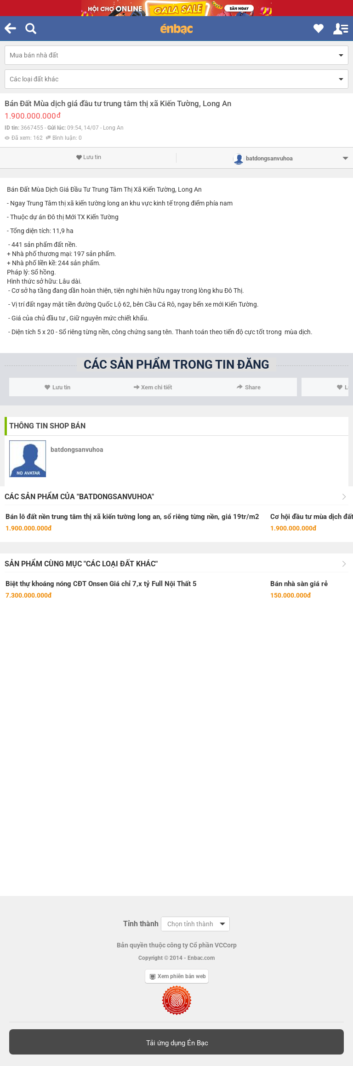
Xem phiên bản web (178, 976)
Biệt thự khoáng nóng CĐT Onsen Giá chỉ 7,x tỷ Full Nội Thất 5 (101, 584)
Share (249, 387)
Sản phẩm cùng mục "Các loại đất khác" (81, 563)
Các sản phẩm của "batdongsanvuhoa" (79, 496)
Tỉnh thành (141, 923)
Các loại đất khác (34, 79)
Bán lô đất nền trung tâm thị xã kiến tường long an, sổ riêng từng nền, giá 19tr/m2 (132, 517)
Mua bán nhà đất (34, 55)
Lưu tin (88, 157)
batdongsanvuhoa (77, 449)
